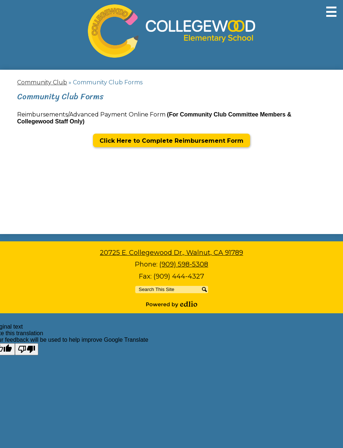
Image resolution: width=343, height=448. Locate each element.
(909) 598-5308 (183, 264)
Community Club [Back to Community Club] (42, 82)
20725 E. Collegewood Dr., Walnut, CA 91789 (171, 253)
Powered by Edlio (171, 304)
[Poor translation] (26, 349)
